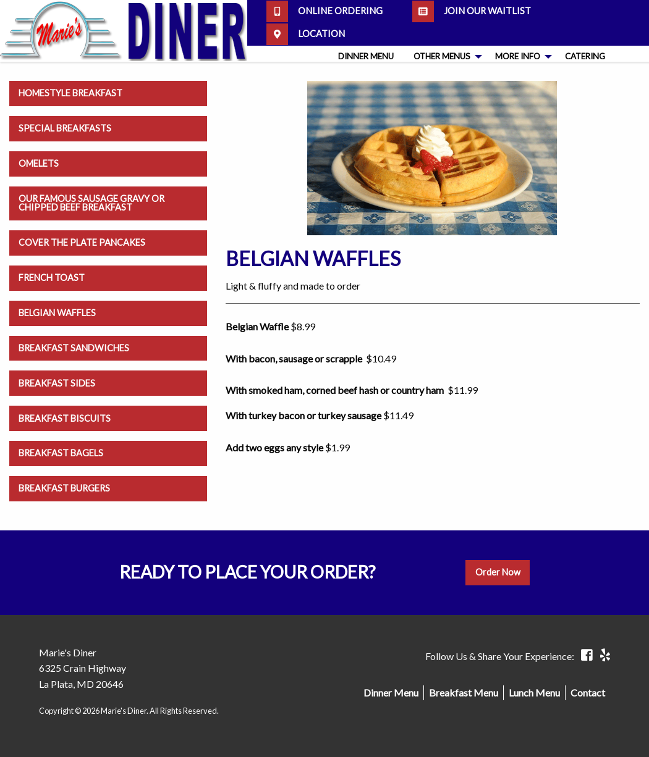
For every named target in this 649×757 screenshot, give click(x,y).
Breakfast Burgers (64, 488)
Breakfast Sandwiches (74, 348)
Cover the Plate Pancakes (82, 242)
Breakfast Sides (57, 383)
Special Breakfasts (65, 128)
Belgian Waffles (57, 312)
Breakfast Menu (463, 692)
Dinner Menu (366, 56)
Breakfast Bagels (61, 453)
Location (305, 34)
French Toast (52, 277)
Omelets (39, 163)
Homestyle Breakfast (70, 93)
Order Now (497, 572)
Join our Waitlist (471, 11)
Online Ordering (324, 11)
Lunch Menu (534, 692)
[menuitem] (366, 57)
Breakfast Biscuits (65, 418)
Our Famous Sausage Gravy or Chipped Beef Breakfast (91, 202)
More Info (517, 56)
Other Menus (442, 56)
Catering (585, 56)
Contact (588, 692)
